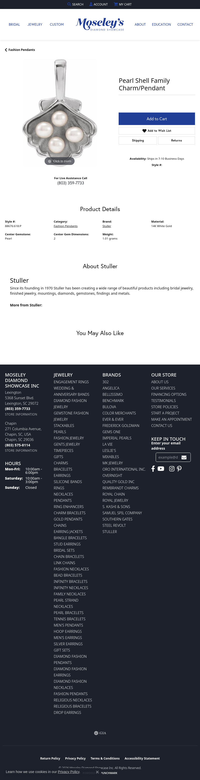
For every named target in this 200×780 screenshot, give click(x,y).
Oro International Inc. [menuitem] (124, 469)
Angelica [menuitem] (111, 388)
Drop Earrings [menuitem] (67, 712)
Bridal (14, 24)
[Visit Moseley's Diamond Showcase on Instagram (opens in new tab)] (171, 469)
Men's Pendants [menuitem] (68, 625)
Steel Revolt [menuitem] (114, 525)
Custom (57, 24)
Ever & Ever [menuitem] (113, 419)
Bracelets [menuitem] (63, 469)
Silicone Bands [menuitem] (68, 481)
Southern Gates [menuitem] (118, 519)
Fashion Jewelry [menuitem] (69, 438)
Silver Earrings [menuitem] (68, 644)
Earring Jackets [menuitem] (68, 531)
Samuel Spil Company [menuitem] (122, 513)
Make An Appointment (171, 419)
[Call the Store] (17, 408)
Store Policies (164, 406)
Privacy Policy (75, 758)
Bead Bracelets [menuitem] (68, 575)
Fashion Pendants (22, 50)
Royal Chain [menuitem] (114, 494)
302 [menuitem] (106, 382)
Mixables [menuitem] (111, 456)
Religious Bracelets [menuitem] (72, 706)
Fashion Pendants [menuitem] (71, 693)
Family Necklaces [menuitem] (70, 594)
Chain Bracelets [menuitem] (69, 556)
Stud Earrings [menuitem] (67, 544)
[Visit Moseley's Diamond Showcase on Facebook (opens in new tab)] (153, 469)
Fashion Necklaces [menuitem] (71, 569)
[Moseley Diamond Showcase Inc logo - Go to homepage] (100, 24)
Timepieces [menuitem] (63, 450)
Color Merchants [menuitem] (119, 413)
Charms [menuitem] (61, 463)
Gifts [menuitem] (58, 456)
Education (161, 24)
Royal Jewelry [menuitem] (115, 500)
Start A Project (165, 413)
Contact (185, 24)
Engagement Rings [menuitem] (71, 382)
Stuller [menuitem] (110, 531)
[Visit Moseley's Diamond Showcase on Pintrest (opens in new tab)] (179, 469)
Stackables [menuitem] (64, 425)
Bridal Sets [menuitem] (64, 550)
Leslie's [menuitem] (109, 450)
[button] (75, 4)
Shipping (138, 140)
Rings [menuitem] (59, 488)
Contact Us (161, 425)
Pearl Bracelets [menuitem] (69, 612)
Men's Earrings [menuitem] (68, 637)
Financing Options (168, 394)
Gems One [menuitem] (112, 431)
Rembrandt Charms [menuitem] (121, 488)
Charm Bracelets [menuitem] (70, 513)
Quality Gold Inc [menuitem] (119, 481)
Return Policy (50, 758)
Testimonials (163, 400)
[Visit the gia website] (100, 733)
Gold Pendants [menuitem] (68, 519)
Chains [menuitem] (60, 525)
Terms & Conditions (105, 758)
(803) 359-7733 (70, 182)
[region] (59, 113)
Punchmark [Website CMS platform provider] (109, 773)
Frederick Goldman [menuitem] (121, 425)
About (140, 24)
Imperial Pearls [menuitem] (117, 438)
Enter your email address (165, 446)
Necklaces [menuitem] (63, 494)
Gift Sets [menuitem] (62, 650)
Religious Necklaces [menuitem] (73, 700)
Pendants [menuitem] (63, 500)
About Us (159, 382)
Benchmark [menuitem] (113, 400)
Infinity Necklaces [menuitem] (71, 587)
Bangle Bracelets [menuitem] (70, 537)
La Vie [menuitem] (108, 444)
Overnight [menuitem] (112, 475)
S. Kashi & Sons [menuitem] (116, 506)
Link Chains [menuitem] (64, 562)
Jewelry (35, 24)
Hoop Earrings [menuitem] (68, 631)
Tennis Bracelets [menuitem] (70, 619)
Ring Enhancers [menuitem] (69, 506)
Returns (176, 140)
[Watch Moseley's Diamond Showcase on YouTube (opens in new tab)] (160, 469)
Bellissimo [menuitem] (113, 394)
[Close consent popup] (97, 772)
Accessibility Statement (142, 758)
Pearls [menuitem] (60, 431)
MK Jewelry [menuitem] (113, 463)
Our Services (163, 388)
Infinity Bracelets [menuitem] (71, 581)
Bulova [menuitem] (109, 406)
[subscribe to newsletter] (183, 457)
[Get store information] (21, 414)
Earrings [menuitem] (62, 475)
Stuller (107, 226)
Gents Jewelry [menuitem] (67, 444)
